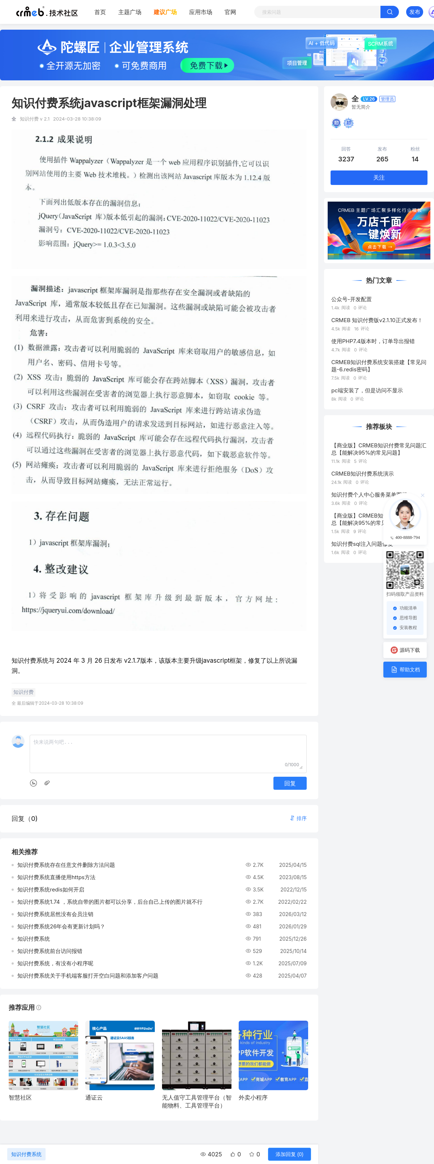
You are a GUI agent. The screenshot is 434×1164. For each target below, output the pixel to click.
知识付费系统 (26, 1154)
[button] (298, 818)
